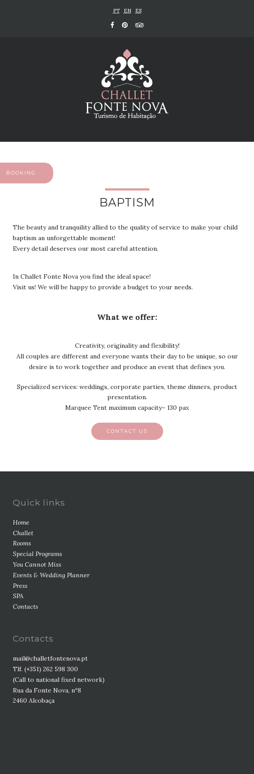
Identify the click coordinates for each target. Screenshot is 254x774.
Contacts (25, 607)
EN (127, 11)
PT (116, 11)
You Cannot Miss (37, 564)
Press (20, 586)
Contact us (127, 431)
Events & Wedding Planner (51, 575)
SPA (18, 596)
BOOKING (21, 173)
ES (138, 11)
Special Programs (37, 554)
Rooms (22, 543)
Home (21, 522)
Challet (23, 533)
